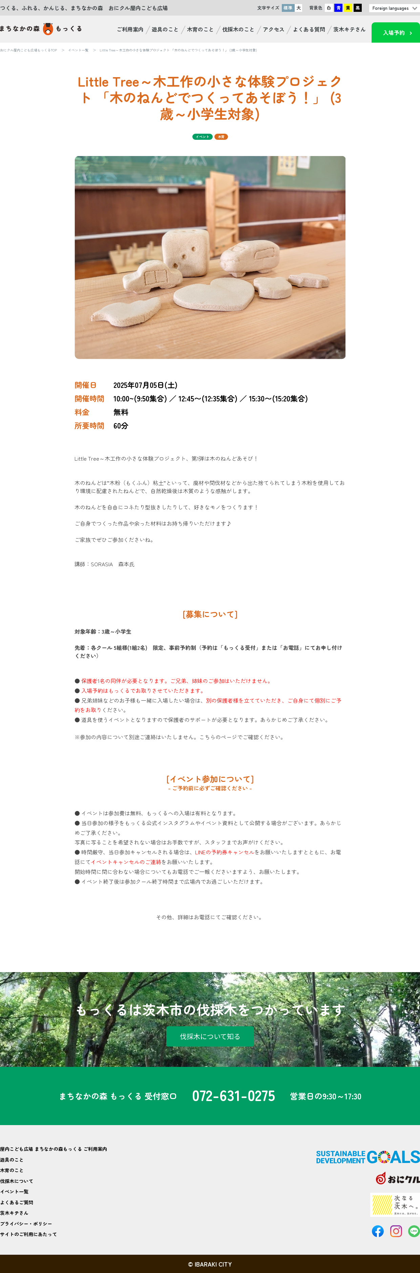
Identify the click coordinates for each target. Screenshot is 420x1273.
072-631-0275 (233, 1096)
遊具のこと (165, 29)
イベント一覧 (78, 49)
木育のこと (200, 29)
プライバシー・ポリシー (26, 1223)
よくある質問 (309, 29)
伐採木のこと (238, 29)
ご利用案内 (130, 29)
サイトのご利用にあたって (28, 1234)
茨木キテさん (349, 29)
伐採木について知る (210, 1036)
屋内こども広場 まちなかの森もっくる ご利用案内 (53, 1148)
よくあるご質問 (16, 1202)
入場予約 (394, 32)
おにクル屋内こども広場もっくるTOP (28, 49)
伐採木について (16, 1181)
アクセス (274, 29)
